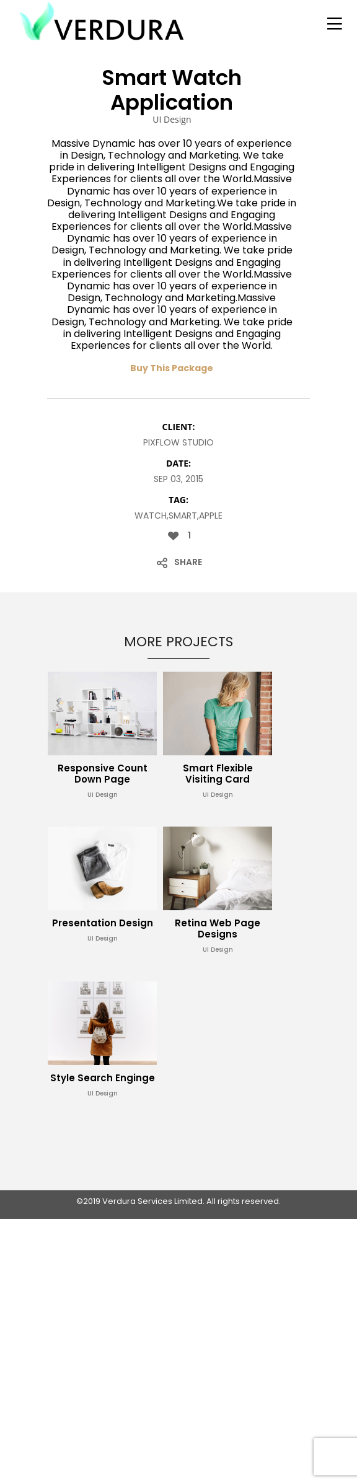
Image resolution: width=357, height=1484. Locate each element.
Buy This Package (171, 368)
